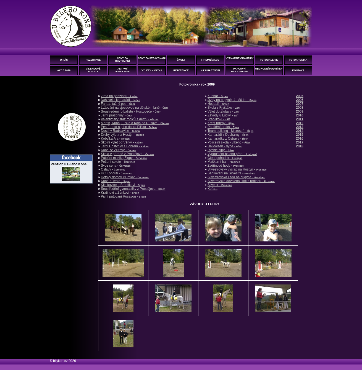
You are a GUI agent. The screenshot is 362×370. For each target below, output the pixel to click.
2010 (299, 115)
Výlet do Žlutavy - (223, 111)
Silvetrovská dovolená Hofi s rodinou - (241, 181)
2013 (299, 127)
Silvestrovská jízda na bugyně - (236, 177)
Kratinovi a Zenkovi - (120, 193)
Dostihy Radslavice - (120, 131)
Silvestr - (220, 185)
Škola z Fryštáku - (224, 108)
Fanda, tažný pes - (118, 104)
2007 (299, 104)
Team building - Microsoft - (230, 131)
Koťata (212, 189)
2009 (299, 111)
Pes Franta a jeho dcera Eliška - (129, 127)
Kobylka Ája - (115, 138)
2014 (299, 131)
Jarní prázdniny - (116, 115)
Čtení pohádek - (225, 158)
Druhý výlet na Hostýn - (122, 135)
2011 (299, 119)
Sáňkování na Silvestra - (231, 173)
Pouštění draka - (223, 127)
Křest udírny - (221, 123)
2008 (299, 108)
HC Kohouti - (116, 173)
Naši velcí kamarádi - (120, 100)
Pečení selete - (118, 162)
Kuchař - (218, 96)
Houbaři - (218, 104)
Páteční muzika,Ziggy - (124, 158)
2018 (299, 146)
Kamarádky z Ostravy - (228, 138)
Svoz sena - (115, 165)
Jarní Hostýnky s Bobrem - (125, 146)
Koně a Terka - (115, 181)
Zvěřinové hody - (226, 165)
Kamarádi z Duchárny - (228, 135)
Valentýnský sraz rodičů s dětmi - (130, 119)
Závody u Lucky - (223, 115)
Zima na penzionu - (119, 96)
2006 (299, 100)
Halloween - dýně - (225, 146)
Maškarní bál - (224, 162)
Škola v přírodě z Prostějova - (127, 154)
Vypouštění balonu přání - (232, 154)
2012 (299, 123)
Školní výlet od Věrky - (122, 142)
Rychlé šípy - (221, 150)
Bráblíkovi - (219, 119)
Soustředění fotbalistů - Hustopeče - (131, 111)
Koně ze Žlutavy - (118, 150)
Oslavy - (113, 169)
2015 (299, 135)
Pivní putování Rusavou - (123, 196)
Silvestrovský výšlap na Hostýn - (237, 169)
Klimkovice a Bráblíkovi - (123, 185)
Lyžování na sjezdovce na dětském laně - (134, 108)
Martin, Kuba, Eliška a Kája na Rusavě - (135, 123)
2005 (299, 96)
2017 (299, 142)
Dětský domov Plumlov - (125, 177)
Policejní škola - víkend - (229, 142)
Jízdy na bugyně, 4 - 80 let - (232, 100)
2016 (299, 138)
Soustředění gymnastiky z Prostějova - (133, 189)
